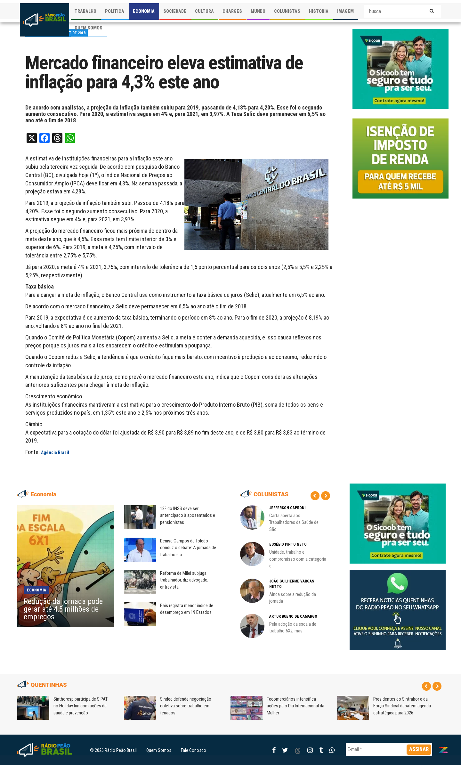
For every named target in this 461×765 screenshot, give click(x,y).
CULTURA (204, 11)
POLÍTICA (114, 11)
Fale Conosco (193, 750)
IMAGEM (345, 11)
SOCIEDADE (174, 11)
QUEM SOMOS (88, 27)
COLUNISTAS (287, 11)
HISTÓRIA (318, 11)
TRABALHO (85, 11)
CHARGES (232, 11)
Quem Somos (158, 750)
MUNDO (258, 11)
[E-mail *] (389, 749)
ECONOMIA (144, 11)
